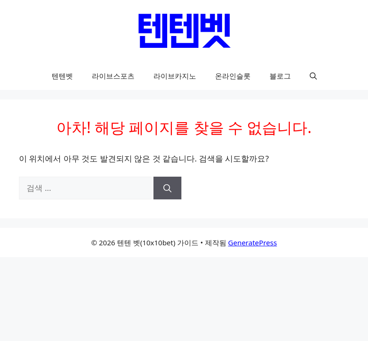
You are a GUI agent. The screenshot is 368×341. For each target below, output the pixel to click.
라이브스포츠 (113, 76)
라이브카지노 (174, 76)
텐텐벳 (62, 76)
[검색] (167, 188)
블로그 (280, 76)
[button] (313, 76)
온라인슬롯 (233, 76)
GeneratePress (252, 242)
